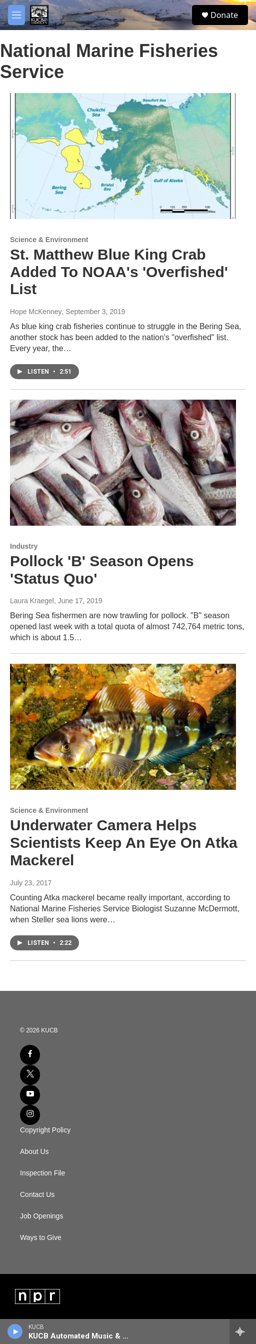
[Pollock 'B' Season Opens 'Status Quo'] (123, 463)
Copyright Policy (45, 1130)
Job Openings (41, 1216)
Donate (224, 15)
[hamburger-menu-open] (16, 15)
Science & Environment (49, 240)
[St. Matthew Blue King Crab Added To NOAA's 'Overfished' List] (123, 156)
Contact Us (37, 1194)
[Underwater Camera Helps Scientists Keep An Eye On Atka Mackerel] (123, 727)
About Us (34, 1151)
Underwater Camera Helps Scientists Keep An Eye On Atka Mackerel (124, 842)
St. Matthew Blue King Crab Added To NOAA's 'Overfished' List (119, 272)
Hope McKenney (36, 312)
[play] (15, 1331)
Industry (24, 546)
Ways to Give (41, 1237)
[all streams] (243, 1331)
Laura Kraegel (32, 601)
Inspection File (42, 1173)
